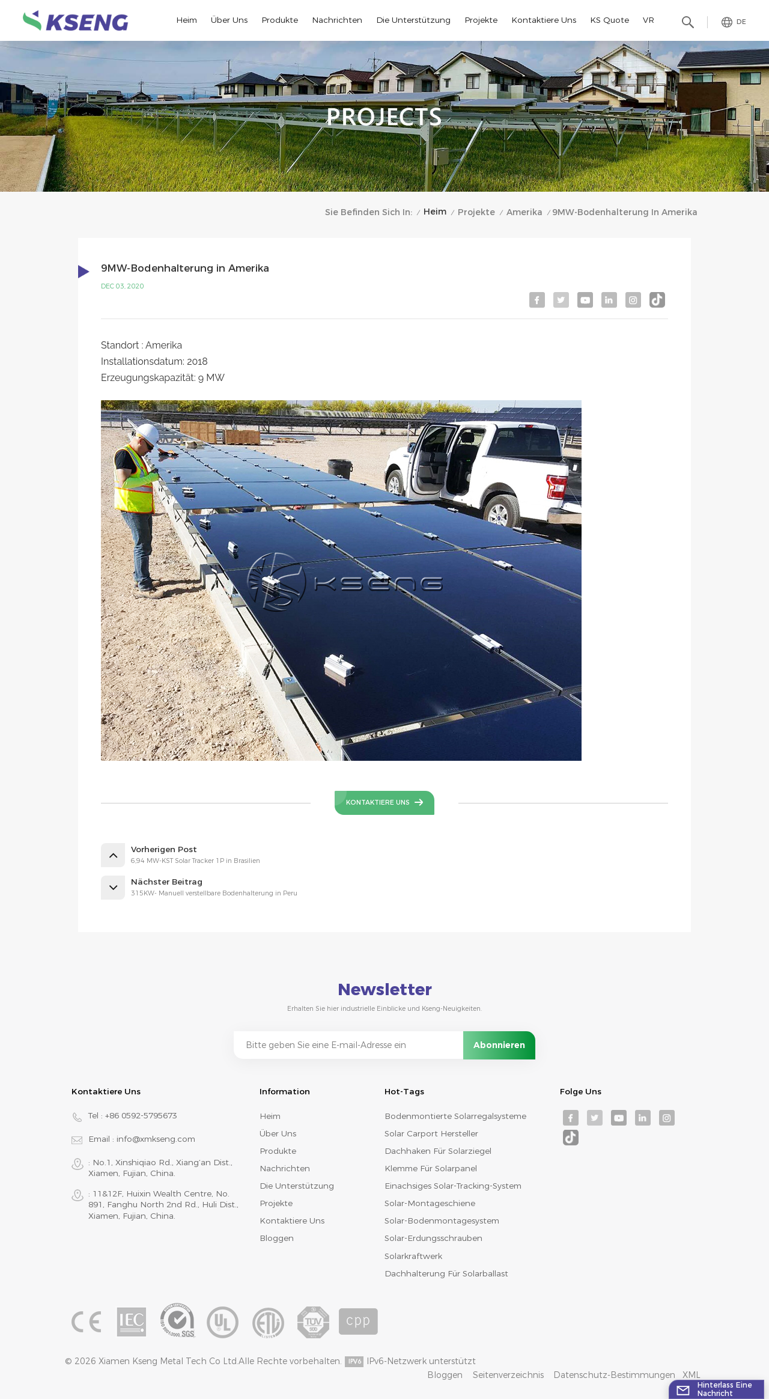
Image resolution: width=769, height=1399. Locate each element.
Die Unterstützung (413, 20)
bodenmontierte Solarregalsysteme (455, 1116)
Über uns (229, 20)
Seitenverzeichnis (508, 1375)
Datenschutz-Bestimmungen (614, 1375)
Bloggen (277, 1238)
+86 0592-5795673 (141, 1115)
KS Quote (609, 20)
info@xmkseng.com (156, 1139)
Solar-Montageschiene (429, 1203)
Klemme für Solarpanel (430, 1168)
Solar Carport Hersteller (431, 1133)
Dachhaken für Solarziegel (437, 1151)
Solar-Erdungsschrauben (433, 1238)
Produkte (279, 20)
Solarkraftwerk (413, 1256)
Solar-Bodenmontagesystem (441, 1220)
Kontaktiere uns (543, 20)
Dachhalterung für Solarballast (446, 1273)
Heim (186, 20)
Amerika (524, 212)
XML (691, 1375)
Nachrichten (337, 20)
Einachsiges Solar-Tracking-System (452, 1185)
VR (648, 20)
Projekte (480, 20)
